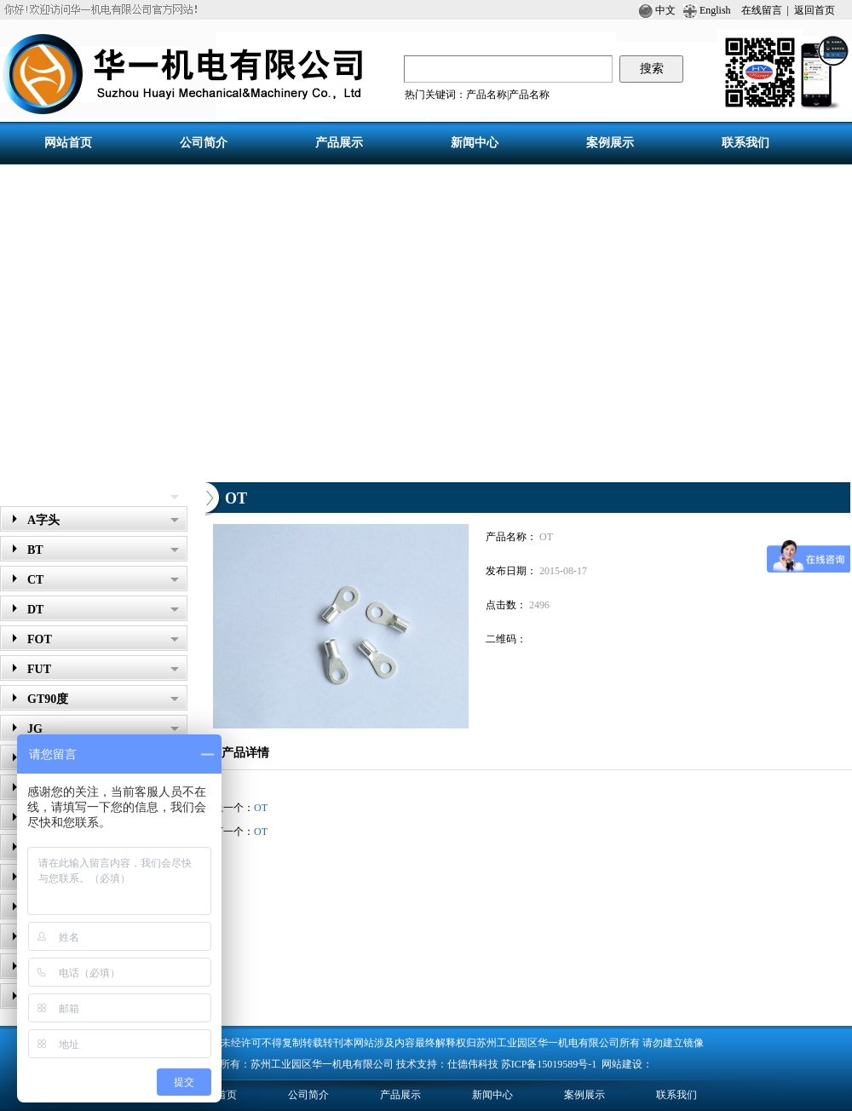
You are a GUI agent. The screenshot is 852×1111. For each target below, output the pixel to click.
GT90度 (103, 699)
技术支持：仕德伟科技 (447, 1064)
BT (103, 550)
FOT (103, 639)
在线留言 (761, 10)
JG (103, 728)
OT (261, 808)
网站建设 (622, 1064)
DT (103, 609)
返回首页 (814, 10)
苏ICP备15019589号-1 (550, 1064)
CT (103, 579)
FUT (103, 669)
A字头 (103, 520)
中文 (657, 10)
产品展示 (30, 493)
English (714, 10)
